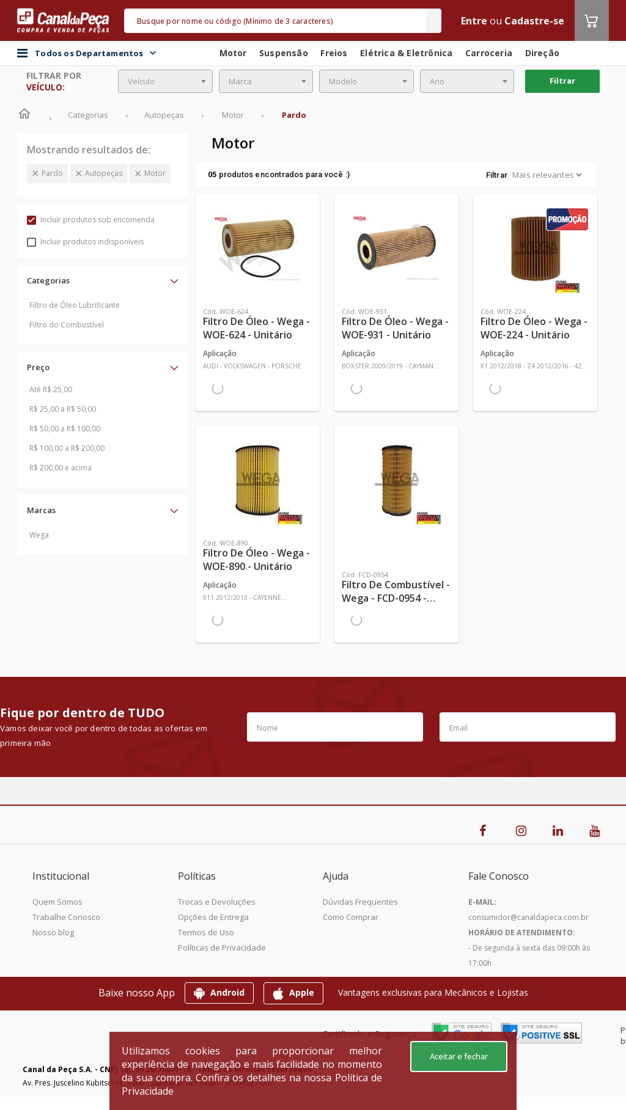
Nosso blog (53, 932)
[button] (102, 280)
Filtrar (562, 80)
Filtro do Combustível (66, 324)
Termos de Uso (206, 932)
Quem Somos (57, 901)
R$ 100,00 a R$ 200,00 (67, 448)
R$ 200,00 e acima (60, 467)
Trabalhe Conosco (66, 916)
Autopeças (103, 173)
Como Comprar (350, 916)
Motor (155, 173)
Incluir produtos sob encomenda (91, 219)
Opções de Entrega (213, 916)
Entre (474, 20)
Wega (39, 535)
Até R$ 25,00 (50, 389)
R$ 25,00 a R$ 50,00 (62, 409)
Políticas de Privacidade (222, 947)
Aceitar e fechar (459, 1056)
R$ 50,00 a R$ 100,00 (64, 428)
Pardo (52, 173)
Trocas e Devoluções (217, 901)
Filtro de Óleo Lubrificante (74, 305)
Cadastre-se (534, 20)
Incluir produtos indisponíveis (85, 241)
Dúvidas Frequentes (360, 901)
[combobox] (165, 81)
